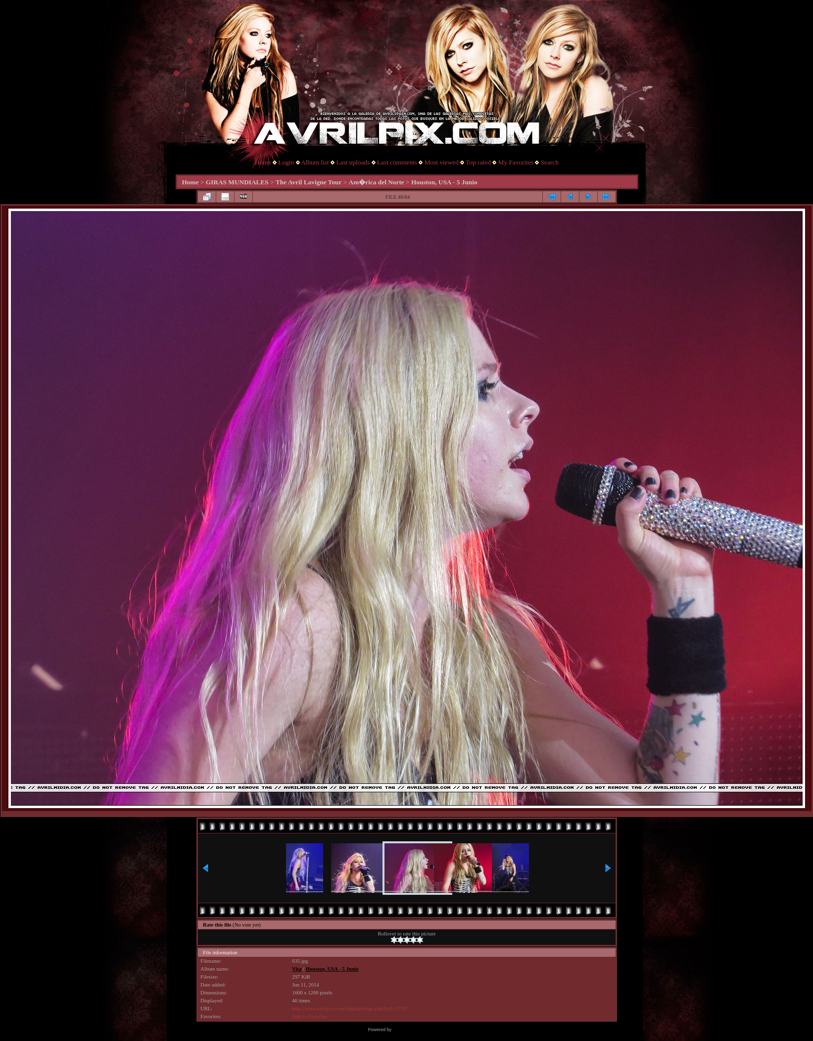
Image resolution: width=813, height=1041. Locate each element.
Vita (296, 969)
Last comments (397, 162)
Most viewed (442, 162)
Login (286, 162)
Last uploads (353, 162)
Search (550, 162)
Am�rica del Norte (376, 182)
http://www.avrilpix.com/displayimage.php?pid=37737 (350, 1008)
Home (263, 162)
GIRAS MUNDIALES (237, 182)
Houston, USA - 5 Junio (444, 182)
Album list (315, 162)
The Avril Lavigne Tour (308, 182)
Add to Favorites (310, 1016)
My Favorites (515, 162)
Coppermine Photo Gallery (418, 1029)
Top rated (478, 162)
